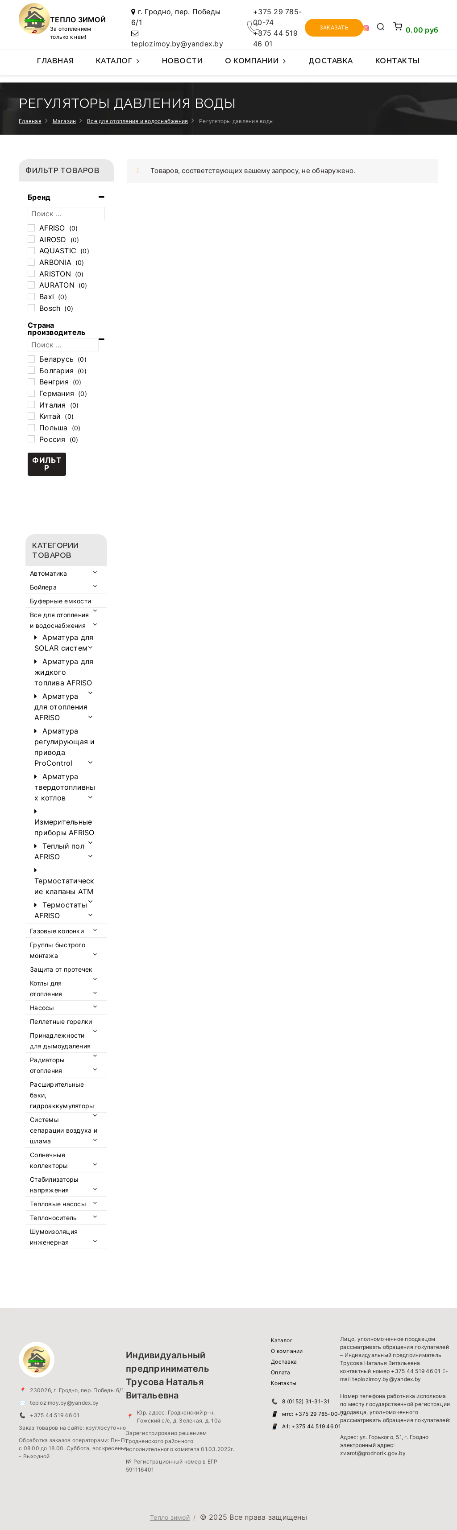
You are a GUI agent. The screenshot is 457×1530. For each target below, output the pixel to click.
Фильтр (47, 464)
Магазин (64, 121)
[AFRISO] (31, 227)
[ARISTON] (31, 273)
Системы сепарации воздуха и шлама (63, 1130)
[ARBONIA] (31, 262)
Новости (182, 60)
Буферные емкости (60, 601)
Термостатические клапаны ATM (64, 886)
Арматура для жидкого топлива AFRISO (63, 672)
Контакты (397, 60)
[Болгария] (31, 370)
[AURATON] (31, 285)
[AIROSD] (31, 239)
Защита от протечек (61, 969)
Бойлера (43, 587)
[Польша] (31, 427)
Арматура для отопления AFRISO (60, 707)
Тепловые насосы (58, 1204)
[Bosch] (31, 307)
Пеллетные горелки (61, 1021)
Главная (55, 60)
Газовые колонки (57, 931)
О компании (255, 65)
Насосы (42, 1007)
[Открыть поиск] (381, 28)
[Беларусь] (31, 359)
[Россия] (31, 438)
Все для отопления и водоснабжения (137, 121)
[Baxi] (31, 296)
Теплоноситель (53, 1217)
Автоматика (48, 573)
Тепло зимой (170, 1517)
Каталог (118, 65)
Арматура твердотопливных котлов (65, 787)
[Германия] (31, 393)
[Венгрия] (31, 381)
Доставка (330, 60)
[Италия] (31, 404)
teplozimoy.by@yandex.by (177, 43)
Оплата (281, 1372)
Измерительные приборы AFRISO (64, 827)
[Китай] (31, 416)
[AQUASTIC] (31, 250)
